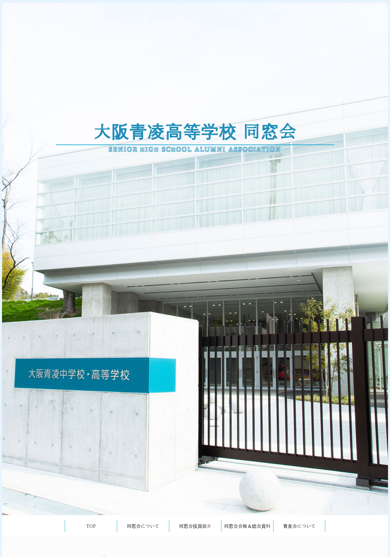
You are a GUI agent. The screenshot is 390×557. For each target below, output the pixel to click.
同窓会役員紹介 (195, 526)
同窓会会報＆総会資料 (247, 526)
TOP (91, 526)
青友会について (299, 526)
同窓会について (143, 526)
